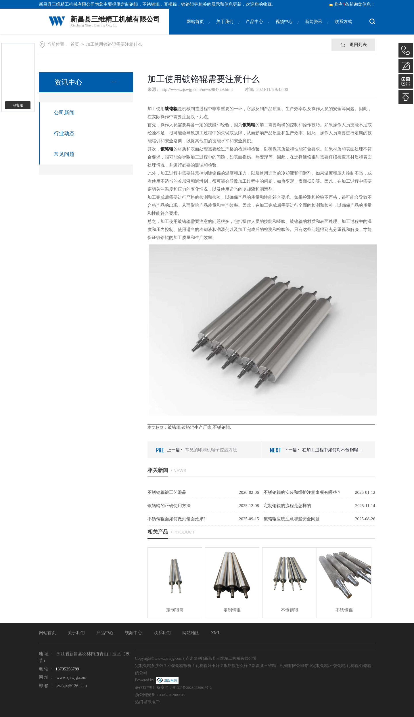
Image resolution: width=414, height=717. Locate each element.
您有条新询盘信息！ (352, 4)
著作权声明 (144, 687)
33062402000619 (172, 695)
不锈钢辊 (221, 427)
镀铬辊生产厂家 (196, 427)
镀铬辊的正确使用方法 (169, 505)
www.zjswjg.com (71, 677)
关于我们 (224, 27)
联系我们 (162, 632)
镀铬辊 (174, 427)
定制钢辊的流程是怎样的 (287, 505)
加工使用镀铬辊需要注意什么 (114, 44)
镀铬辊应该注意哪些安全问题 (292, 519)
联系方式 (343, 27)
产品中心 (254, 27)
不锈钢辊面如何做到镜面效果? (176, 519)
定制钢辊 (129, 4)
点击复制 (194, 658)
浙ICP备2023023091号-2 (192, 687)
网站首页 (195, 27)
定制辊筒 (174, 610)
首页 (74, 44)
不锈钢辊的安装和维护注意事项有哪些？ (302, 492)
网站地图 (191, 632)
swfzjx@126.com (71, 685)
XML (216, 632)
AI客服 (18, 105)
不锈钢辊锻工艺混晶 (166, 492)
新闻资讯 (313, 27)
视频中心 (284, 27)
